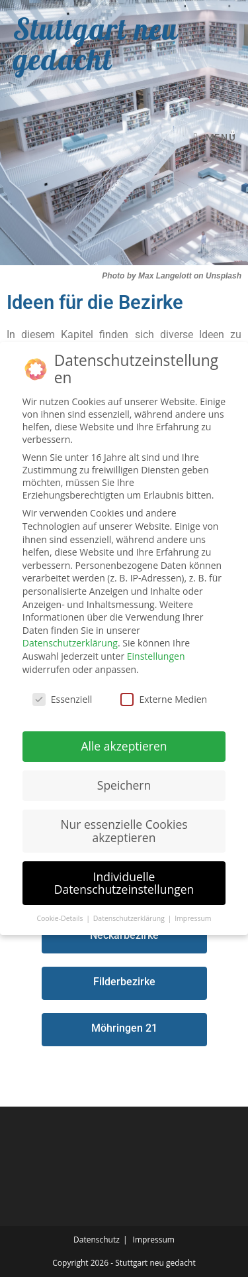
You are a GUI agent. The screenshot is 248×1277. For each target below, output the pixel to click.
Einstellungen (156, 656)
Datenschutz (96, 1239)
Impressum (154, 1239)
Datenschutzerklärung (70, 643)
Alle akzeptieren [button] (124, 746)
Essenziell (62, 699)
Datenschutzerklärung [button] (130, 918)
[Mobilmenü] (214, 137)
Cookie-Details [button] (60, 918)
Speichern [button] (124, 785)
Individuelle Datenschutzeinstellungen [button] (124, 883)
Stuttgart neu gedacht (96, 44)
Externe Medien (163, 699)
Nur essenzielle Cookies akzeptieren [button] (123, 830)
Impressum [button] (193, 918)
